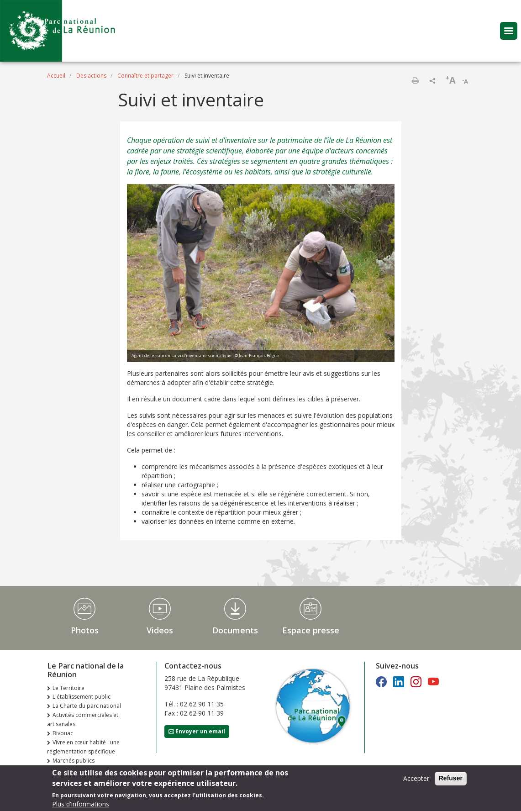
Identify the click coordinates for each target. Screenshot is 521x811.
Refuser (451, 779)
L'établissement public (82, 696)
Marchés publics (74, 760)
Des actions (91, 75)
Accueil (56, 75)
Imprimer (415, 80)
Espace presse (310, 630)
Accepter (416, 779)
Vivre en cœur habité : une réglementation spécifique (83, 746)
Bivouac (63, 733)
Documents (235, 630)
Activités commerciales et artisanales (82, 719)
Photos (85, 630)
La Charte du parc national (87, 706)
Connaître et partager (145, 75)
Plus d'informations (80, 805)
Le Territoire (68, 688)
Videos (160, 630)
